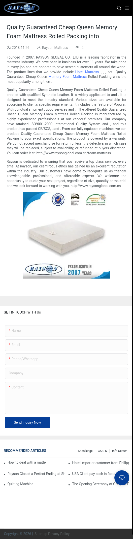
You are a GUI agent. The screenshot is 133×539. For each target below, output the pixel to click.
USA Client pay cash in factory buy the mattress (100, 474)
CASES (102, 451)
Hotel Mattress (87, 72)
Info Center (119, 451)
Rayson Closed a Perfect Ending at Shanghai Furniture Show (36, 474)
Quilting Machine (20, 484)
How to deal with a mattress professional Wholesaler (26, 462)
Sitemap (40, 534)
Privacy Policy (58, 534)
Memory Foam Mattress (68, 77)
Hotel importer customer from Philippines (100, 463)
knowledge (85, 451)
